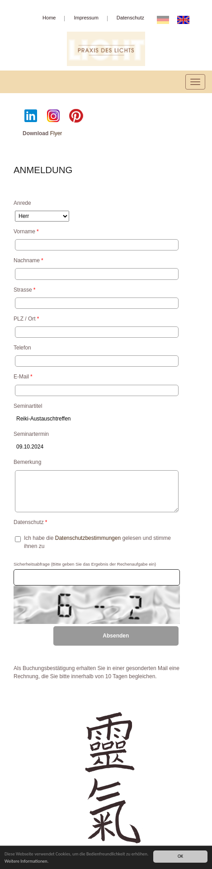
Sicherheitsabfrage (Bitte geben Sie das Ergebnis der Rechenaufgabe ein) (85, 564)
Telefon (22, 348)
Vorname (26, 231)
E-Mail (23, 376)
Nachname (28, 260)
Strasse (24, 290)
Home (49, 17)
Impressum (86, 17)
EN (186, 19)
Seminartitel (28, 406)
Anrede (22, 203)
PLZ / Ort (26, 319)
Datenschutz (130, 17)
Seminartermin (31, 434)
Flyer (56, 133)
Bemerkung (27, 462)
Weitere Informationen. (26, 861)
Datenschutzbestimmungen (88, 538)
